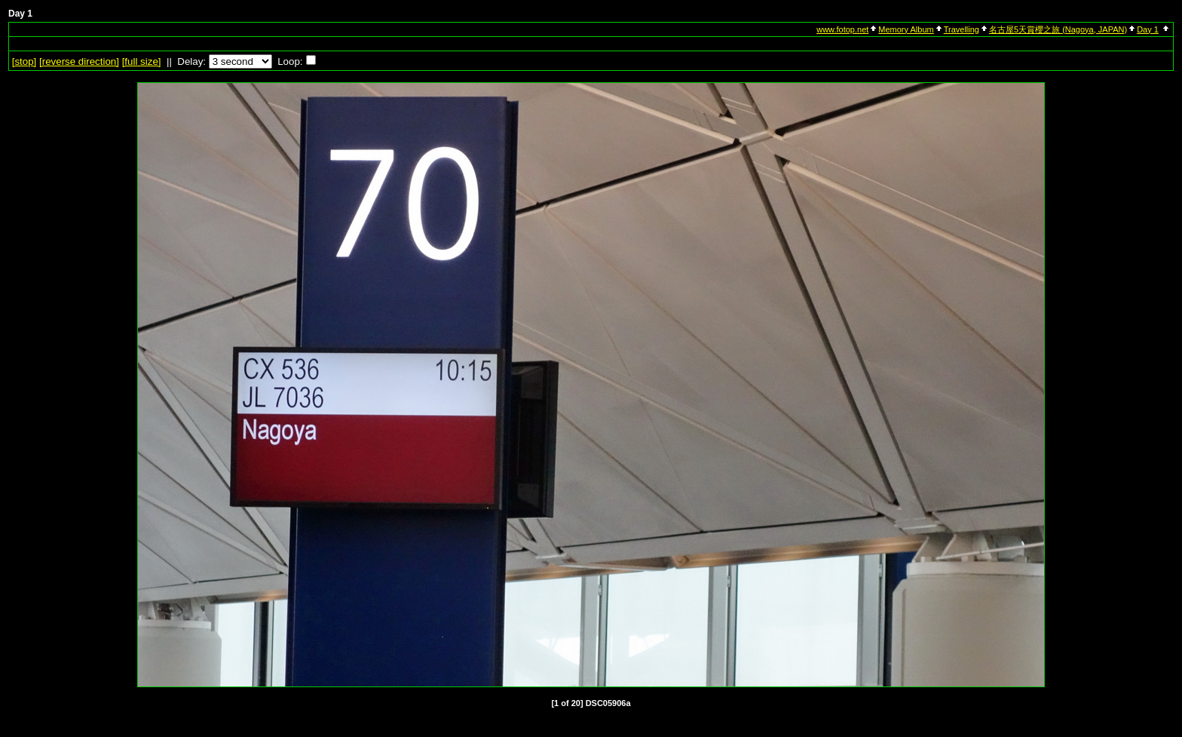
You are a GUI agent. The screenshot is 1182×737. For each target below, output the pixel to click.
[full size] (141, 61)
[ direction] (79, 61)
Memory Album (905, 29)
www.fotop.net (842, 29)
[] (24, 61)
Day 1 (1148, 29)
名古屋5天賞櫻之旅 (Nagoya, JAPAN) (1058, 29)
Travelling (961, 29)
